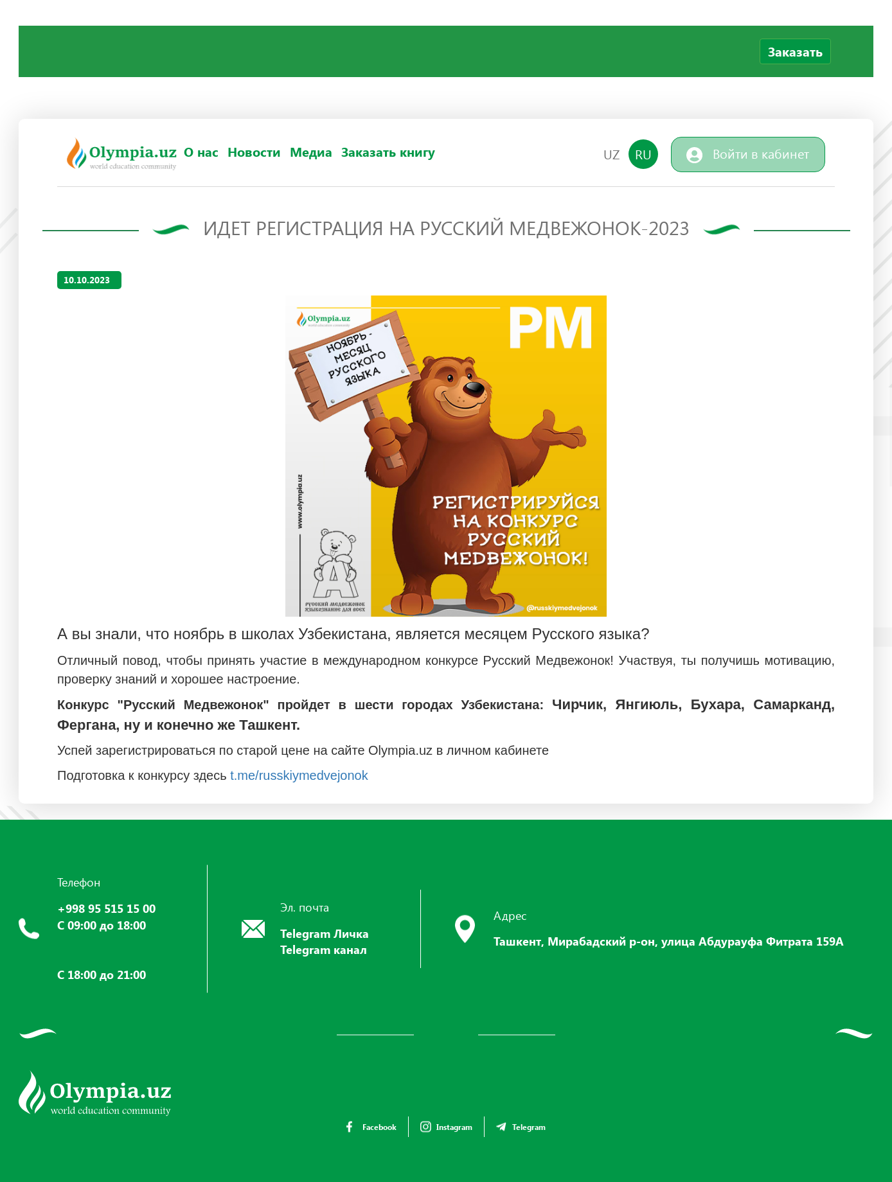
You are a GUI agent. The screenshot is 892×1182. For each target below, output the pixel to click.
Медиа (311, 151)
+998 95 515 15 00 (106, 908)
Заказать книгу (388, 151)
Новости (254, 151)
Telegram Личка (324, 933)
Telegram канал (323, 949)
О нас (201, 151)
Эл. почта (304, 907)
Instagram (446, 1127)
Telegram (521, 1127)
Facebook (371, 1127)
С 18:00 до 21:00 (101, 974)
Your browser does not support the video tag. (115, 74)
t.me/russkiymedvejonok (299, 775)
